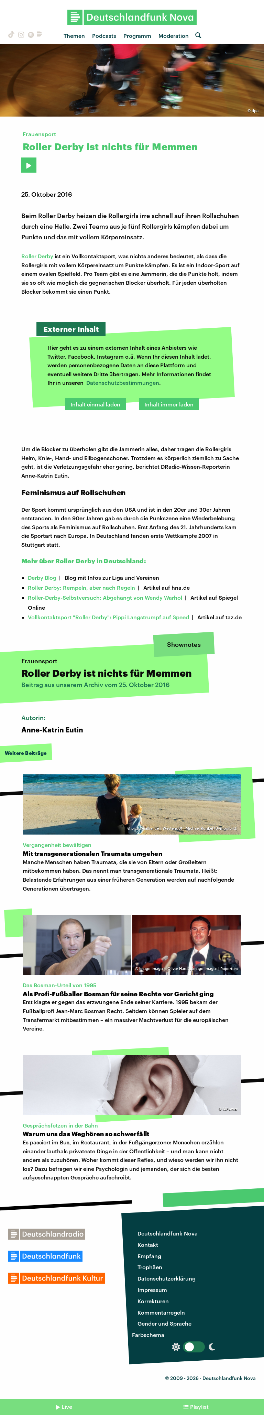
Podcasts (104, 35)
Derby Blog (42, 577)
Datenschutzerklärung (167, 1278)
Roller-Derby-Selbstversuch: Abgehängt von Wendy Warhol (105, 597)
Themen (74, 35)
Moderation (173, 35)
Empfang (149, 1256)
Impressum (152, 1289)
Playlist (199, 1406)
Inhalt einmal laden (95, 404)
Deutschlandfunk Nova (168, 1233)
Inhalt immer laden (169, 404)
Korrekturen (153, 1301)
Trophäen (150, 1267)
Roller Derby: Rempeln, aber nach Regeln (81, 587)
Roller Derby (37, 256)
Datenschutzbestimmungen (122, 382)
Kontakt (148, 1244)
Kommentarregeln (161, 1312)
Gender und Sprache (164, 1323)
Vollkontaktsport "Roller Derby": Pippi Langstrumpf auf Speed (108, 617)
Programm (137, 35)
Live (67, 1406)
